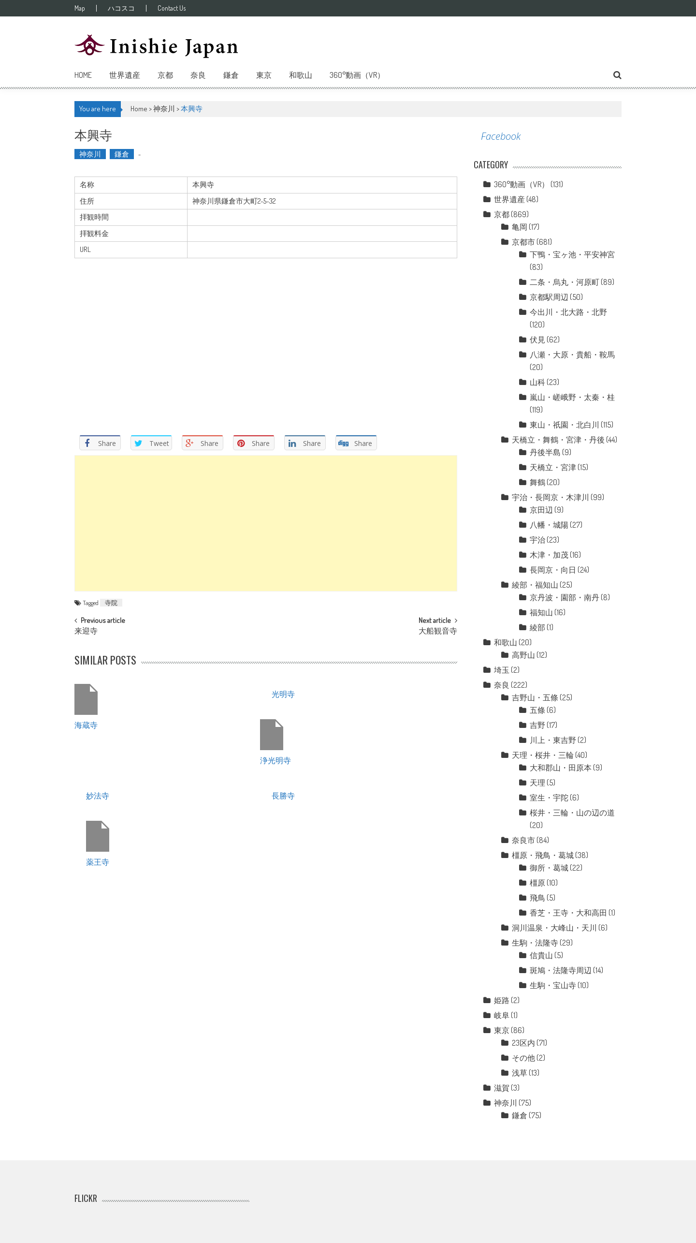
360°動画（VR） (357, 75)
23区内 (523, 1043)
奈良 (198, 75)
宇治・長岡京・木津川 (550, 497)
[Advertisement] (266, 523)
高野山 (523, 655)
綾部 (537, 627)
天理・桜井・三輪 (543, 755)
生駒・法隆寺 (535, 942)
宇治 (537, 540)
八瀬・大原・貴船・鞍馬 (572, 354)
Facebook (501, 136)
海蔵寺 (86, 724)
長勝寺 (283, 795)
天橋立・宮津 (553, 467)
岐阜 (501, 1015)
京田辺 (541, 510)
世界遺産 (124, 75)
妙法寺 (97, 795)
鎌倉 (231, 75)
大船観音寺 (438, 632)
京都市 (523, 242)
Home (83, 75)
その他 (523, 1058)
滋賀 (501, 1088)
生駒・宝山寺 (553, 985)
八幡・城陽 (549, 525)
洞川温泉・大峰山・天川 (554, 927)
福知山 (541, 612)
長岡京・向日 (553, 570)
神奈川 (164, 108)
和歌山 (300, 75)
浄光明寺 (275, 760)
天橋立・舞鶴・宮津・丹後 (558, 439)
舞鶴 (537, 482)
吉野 (537, 725)
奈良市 (523, 840)
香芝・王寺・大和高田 (568, 912)
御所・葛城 (549, 868)
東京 (264, 75)
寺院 (111, 603)
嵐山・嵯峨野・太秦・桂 (572, 397)
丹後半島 (545, 452)
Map (79, 8)
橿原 (537, 883)
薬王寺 (97, 861)
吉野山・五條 (535, 697)
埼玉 (501, 670)
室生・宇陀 (549, 797)
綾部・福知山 (535, 585)
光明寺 (283, 693)
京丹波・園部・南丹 (564, 597)
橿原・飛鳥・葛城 (543, 855)
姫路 (501, 1000)
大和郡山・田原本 (561, 767)
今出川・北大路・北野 (568, 312)
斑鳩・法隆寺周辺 (561, 970)
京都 (165, 75)
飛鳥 (537, 898)
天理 (537, 782)
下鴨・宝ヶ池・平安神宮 (572, 254)
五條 (537, 710)
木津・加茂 (549, 555)
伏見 (537, 339)
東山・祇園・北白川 (564, 424)
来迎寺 (86, 632)
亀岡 (519, 227)
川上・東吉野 (553, 740)
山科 (537, 382)
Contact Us (172, 8)
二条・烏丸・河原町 (564, 282)
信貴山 (541, 955)
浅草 (519, 1073)
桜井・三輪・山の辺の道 (572, 812)
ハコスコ (121, 8)
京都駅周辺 (549, 297)
